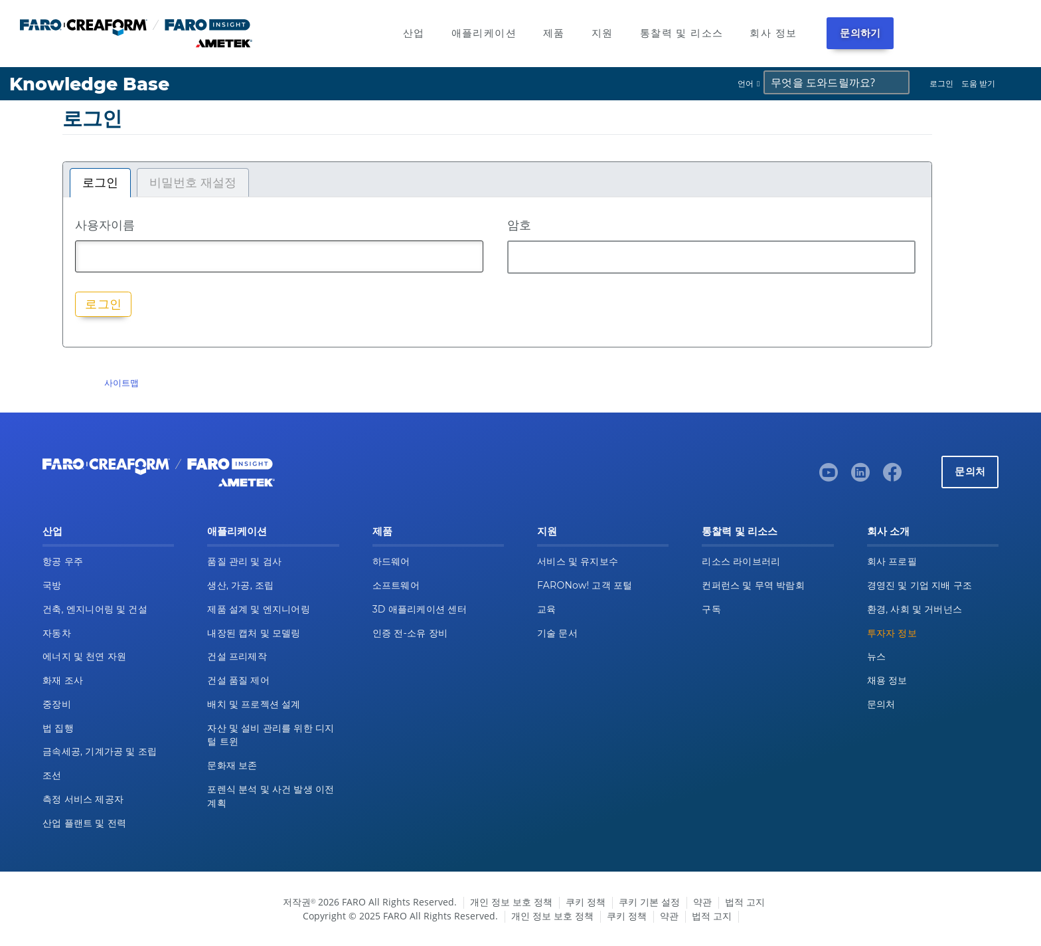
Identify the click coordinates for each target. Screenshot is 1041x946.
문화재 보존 (232, 765)
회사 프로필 (892, 561)
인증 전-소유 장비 (409, 633)
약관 (702, 902)
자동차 (56, 633)
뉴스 (876, 656)
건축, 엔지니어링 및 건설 (94, 609)
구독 (711, 609)
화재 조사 (62, 680)
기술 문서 (557, 633)
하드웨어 (391, 561)
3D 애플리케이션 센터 (419, 609)
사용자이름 (105, 225)
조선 (52, 775)
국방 (52, 585)
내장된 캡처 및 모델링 (253, 633)
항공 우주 (62, 561)
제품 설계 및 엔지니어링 (258, 609)
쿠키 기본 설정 (649, 902)
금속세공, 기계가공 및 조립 (99, 751)
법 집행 (58, 728)
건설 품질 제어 (238, 680)
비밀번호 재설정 (192, 182)
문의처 (970, 471)
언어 (746, 83)
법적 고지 (745, 902)
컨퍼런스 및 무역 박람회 (753, 585)
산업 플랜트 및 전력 (84, 823)
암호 (519, 225)
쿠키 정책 (585, 902)
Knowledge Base (89, 84)
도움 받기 (978, 83)
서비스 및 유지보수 (577, 561)
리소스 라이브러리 (741, 561)
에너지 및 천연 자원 (84, 656)
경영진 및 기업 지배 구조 (920, 585)
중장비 (56, 704)
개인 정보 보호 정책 (511, 902)
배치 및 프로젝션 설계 (253, 704)
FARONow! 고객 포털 (584, 585)
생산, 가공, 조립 (240, 585)
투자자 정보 (892, 633)
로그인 (941, 83)
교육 (546, 609)
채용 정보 (887, 680)
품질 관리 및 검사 (244, 561)
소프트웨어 (396, 585)
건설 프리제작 (237, 656)
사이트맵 (121, 383)
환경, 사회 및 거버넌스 (915, 609)
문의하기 (860, 33)
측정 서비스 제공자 (82, 799)
